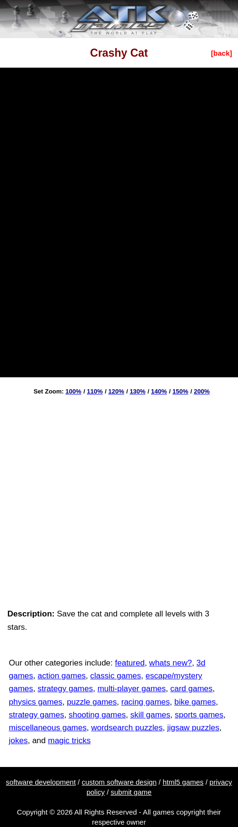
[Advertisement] (94, 498)
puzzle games (92, 701)
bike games (195, 701)
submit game (131, 792)
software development (41, 782)
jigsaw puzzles (193, 727)
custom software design (119, 782)
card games (191, 688)
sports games (199, 714)
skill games (150, 714)
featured (130, 662)
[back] (221, 53)
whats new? (170, 662)
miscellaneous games (48, 727)
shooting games (97, 714)
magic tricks (69, 740)
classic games (115, 675)
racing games (145, 701)
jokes (18, 740)
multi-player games (132, 688)
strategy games (65, 688)
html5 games (183, 782)
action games (62, 675)
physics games (35, 701)
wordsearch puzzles (126, 727)
